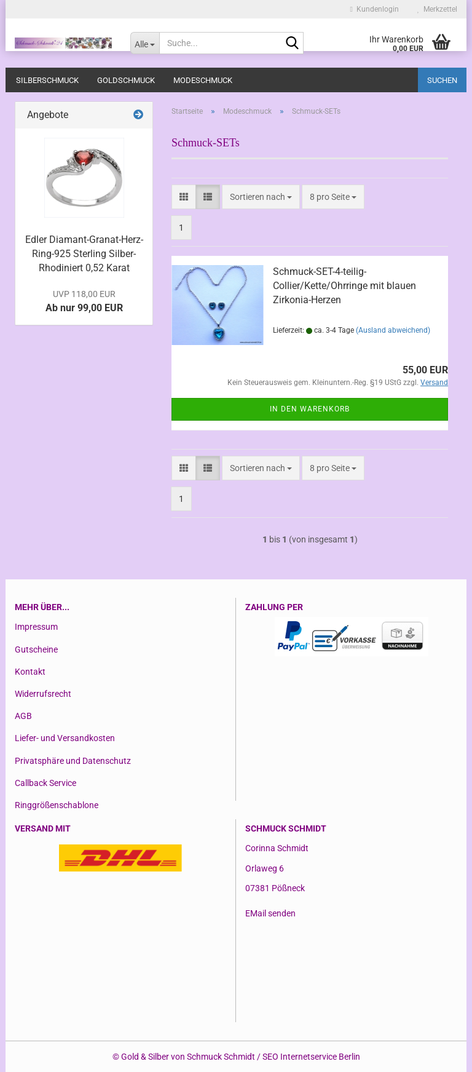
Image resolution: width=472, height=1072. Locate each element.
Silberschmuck (47, 80)
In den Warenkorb (310, 409)
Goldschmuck (126, 80)
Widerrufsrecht (43, 694)
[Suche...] (145, 43)
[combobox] (261, 197)
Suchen (442, 80)
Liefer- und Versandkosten (65, 738)
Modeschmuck (202, 80)
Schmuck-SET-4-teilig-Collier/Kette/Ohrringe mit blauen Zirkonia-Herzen (344, 286)
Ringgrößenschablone (56, 805)
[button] (183, 197)
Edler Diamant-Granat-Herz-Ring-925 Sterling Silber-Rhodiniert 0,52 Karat (84, 254)
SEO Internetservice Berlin (311, 1057)
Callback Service (45, 783)
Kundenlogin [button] (374, 9)
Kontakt (30, 672)
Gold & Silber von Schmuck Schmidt (188, 1057)
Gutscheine (36, 649)
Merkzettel (437, 9)
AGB (23, 716)
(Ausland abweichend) (393, 330)
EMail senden (270, 913)
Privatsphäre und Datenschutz (73, 761)
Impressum (36, 627)
